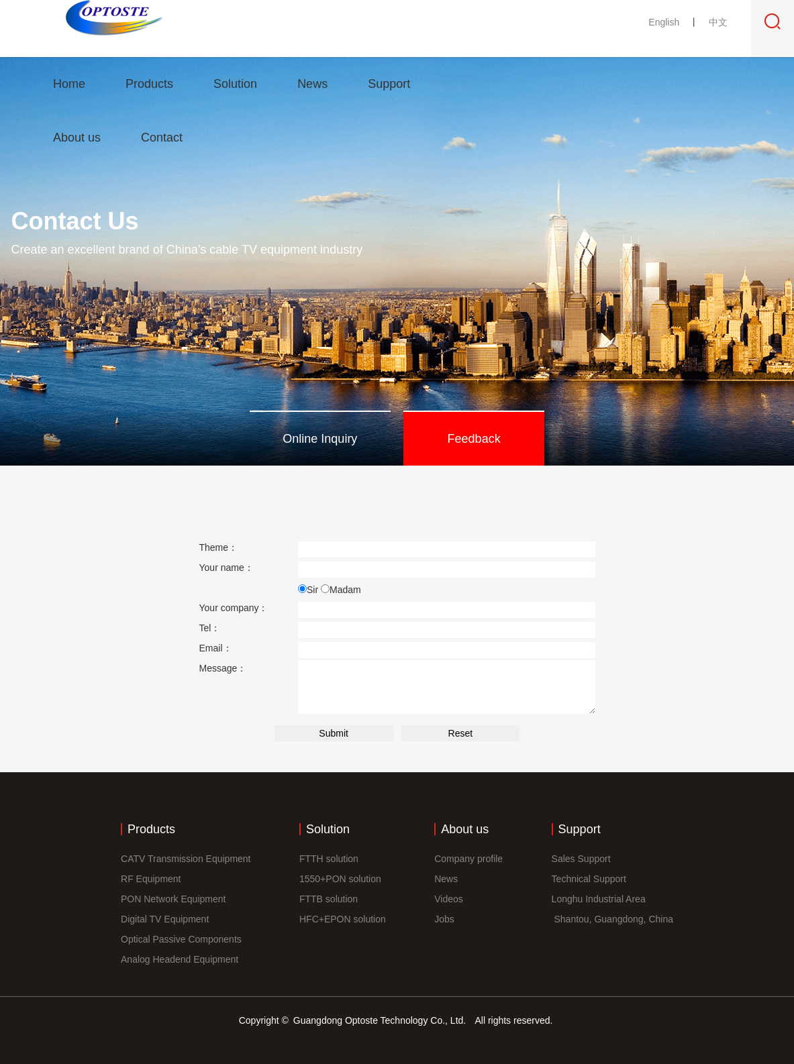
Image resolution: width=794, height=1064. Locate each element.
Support (389, 84)
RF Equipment (151, 878)
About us (77, 137)
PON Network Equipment (173, 899)
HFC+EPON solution (342, 919)
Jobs (444, 919)
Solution (235, 84)
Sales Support (581, 858)
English (665, 22)
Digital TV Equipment (165, 919)
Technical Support (589, 878)
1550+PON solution (340, 878)
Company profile (468, 858)
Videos (448, 899)
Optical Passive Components (181, 939)
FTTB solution (328, 899)
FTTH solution (328, 858)
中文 (718, 22)
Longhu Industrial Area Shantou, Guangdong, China (612, 909)
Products (149, 84)
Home (69, 84)
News (312, 84)
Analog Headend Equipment (179, 959)
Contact (162, 137)
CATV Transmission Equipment (185, 858)
